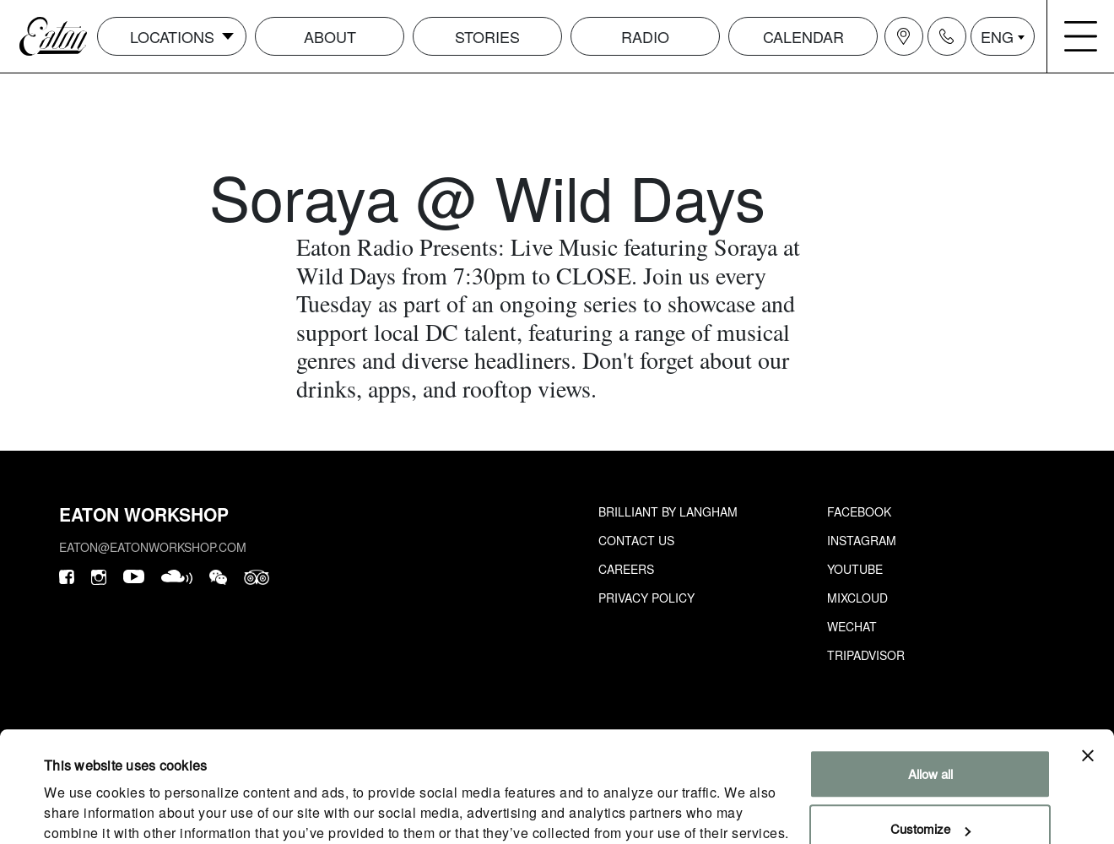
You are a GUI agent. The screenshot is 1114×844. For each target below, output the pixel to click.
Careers (626, 568)
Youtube (855, 568)
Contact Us (636, 540)
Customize (930, 760)
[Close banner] (1088, 687)
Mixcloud (857, 597)
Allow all (930, 705)
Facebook (859, 511)
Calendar (803, 36)
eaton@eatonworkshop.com (152, 547)
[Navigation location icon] (903, 36)
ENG (997, 36)
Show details (79, 811)
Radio (645, 36)
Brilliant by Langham (668, 511)
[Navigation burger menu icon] (1081, 36)
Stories (487, 36)
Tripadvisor (866, 655)
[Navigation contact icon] (946, 36)
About (330, 36)
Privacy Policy (646, 597)
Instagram (861, 540)
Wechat (852, 626)
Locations (172, 36)
